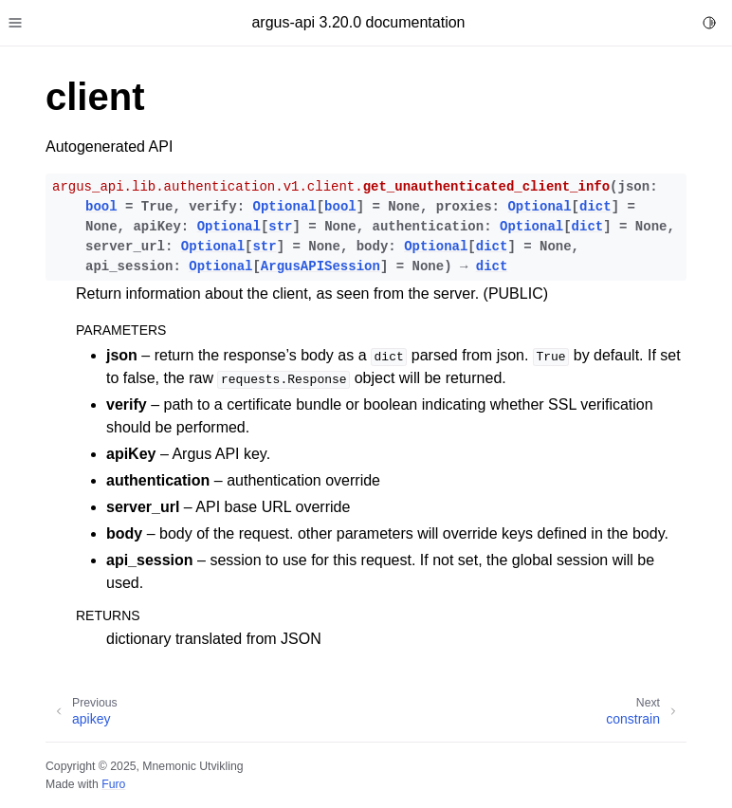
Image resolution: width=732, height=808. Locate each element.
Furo (113, 784)
